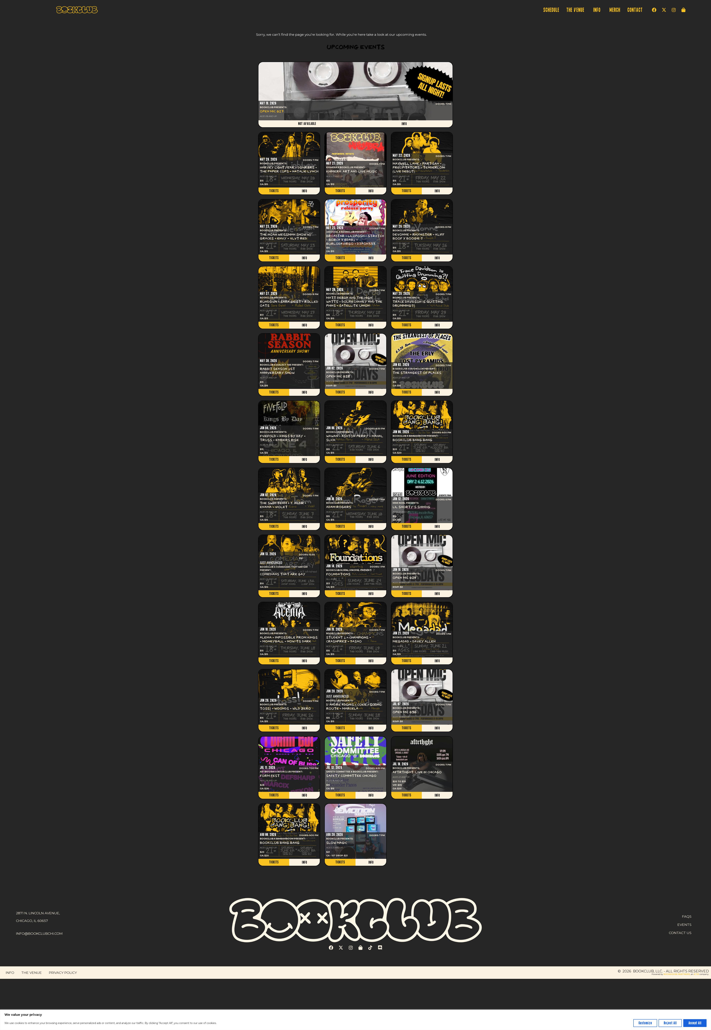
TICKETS (274, 190)
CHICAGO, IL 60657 (32, 921)
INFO (597, 10)
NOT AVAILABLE (307, 123)
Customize (645, 1023)
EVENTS (684, 924)
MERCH (614, 10)
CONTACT (635, 10)
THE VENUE (576, 10)
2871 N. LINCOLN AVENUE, (38, 913)
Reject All (670, 1023)
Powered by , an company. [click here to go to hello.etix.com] (680, 974)
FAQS (686, 916)
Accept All (694, 1023)
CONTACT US (680, 933)
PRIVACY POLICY (63, 972)
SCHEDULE (551, 10)
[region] (355, 1020)
